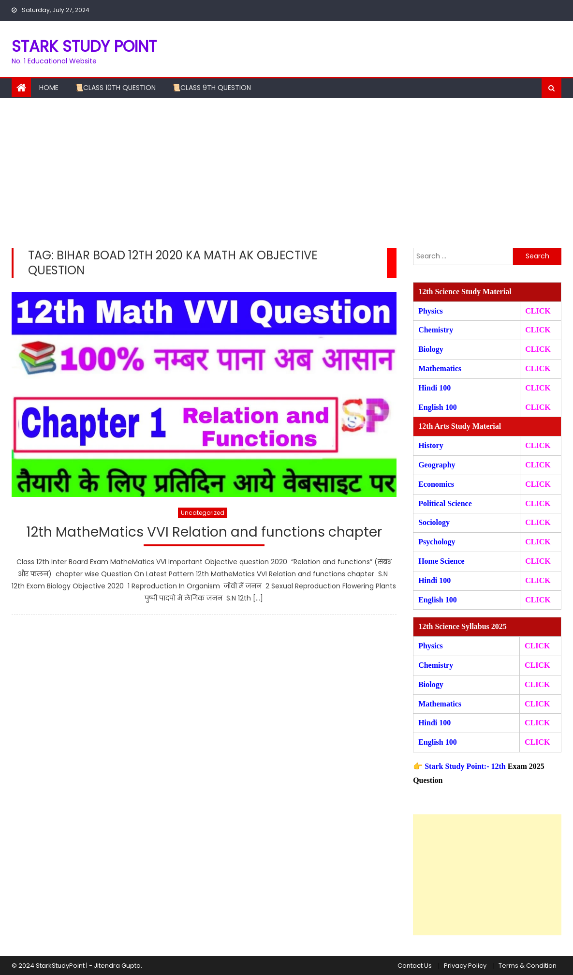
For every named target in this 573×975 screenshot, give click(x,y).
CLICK (537, 368)
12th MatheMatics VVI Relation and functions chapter (204, 532)
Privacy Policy (465, 965)
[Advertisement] (286, 170)
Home (49, 87)
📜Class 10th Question (115, 87)
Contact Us (414, 965)
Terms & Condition (528, 965)
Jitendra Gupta (117, 965)
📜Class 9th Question (211, 87)
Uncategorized (202, 513)
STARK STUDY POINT (84, 46)
